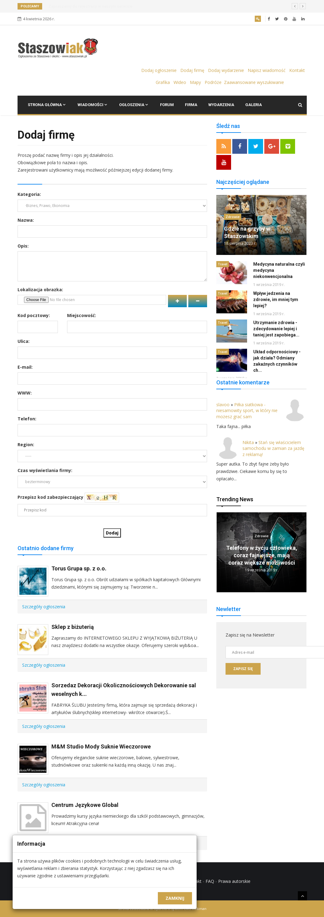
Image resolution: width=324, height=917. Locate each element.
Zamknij (175, 898)
